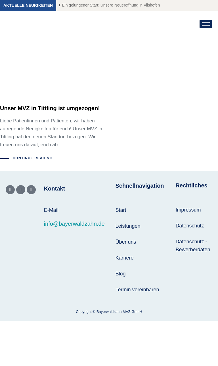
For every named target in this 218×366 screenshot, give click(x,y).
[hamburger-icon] (206, 24)
